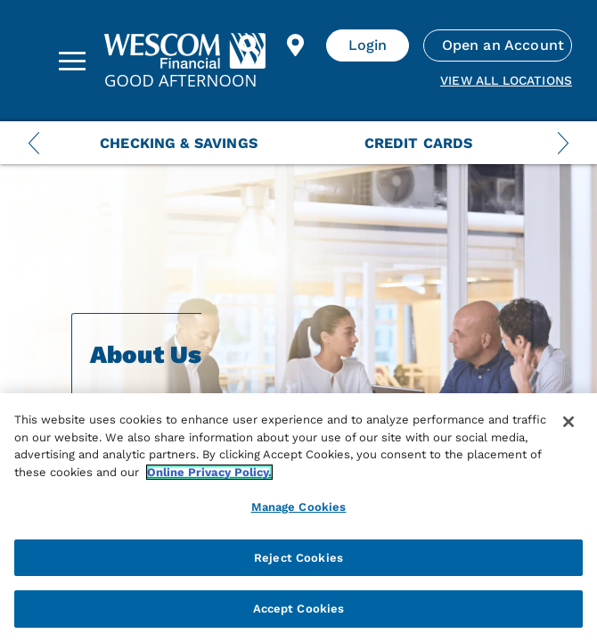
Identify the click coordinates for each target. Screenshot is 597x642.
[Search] (249, 45)
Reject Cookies (298, 557)
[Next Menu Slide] (563, 143)
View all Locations (506, 80)
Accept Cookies (299, 608)
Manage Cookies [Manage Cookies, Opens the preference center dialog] (299, 507)
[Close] (568, 421)
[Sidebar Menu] (72, 60)
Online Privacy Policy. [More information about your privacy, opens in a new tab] (209, 472)
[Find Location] (296, 45)
